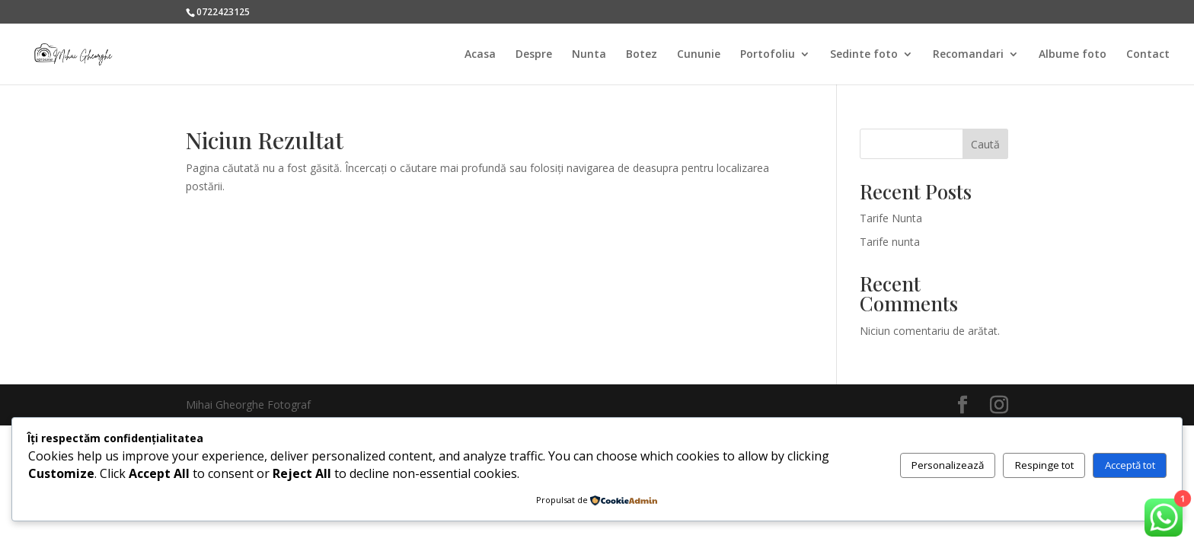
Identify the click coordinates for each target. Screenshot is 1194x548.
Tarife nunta (890, 241)
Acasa (480, 55)
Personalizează (947, 465)
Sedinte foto (864, 55)
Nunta (589, 55)
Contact (1148, 55)
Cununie (698, 55)
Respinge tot (1044, 465)
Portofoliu (767, 55)
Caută (985, 144)
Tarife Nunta (891, 218)
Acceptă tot (1130, 465)
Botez (641, 55)
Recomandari (968, 55)
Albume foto (1072, 55)
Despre (534, 55)
